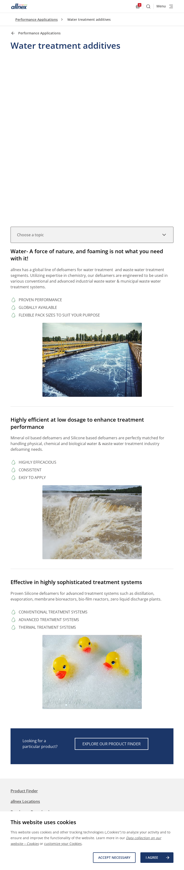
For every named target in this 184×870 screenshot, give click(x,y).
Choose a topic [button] (92, 235)
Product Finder (24, 791)
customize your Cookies (63, 843)
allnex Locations (25, 801)
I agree (158, 857)
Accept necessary (114, 857)
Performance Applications (36, 19)
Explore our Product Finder (111, 743)
